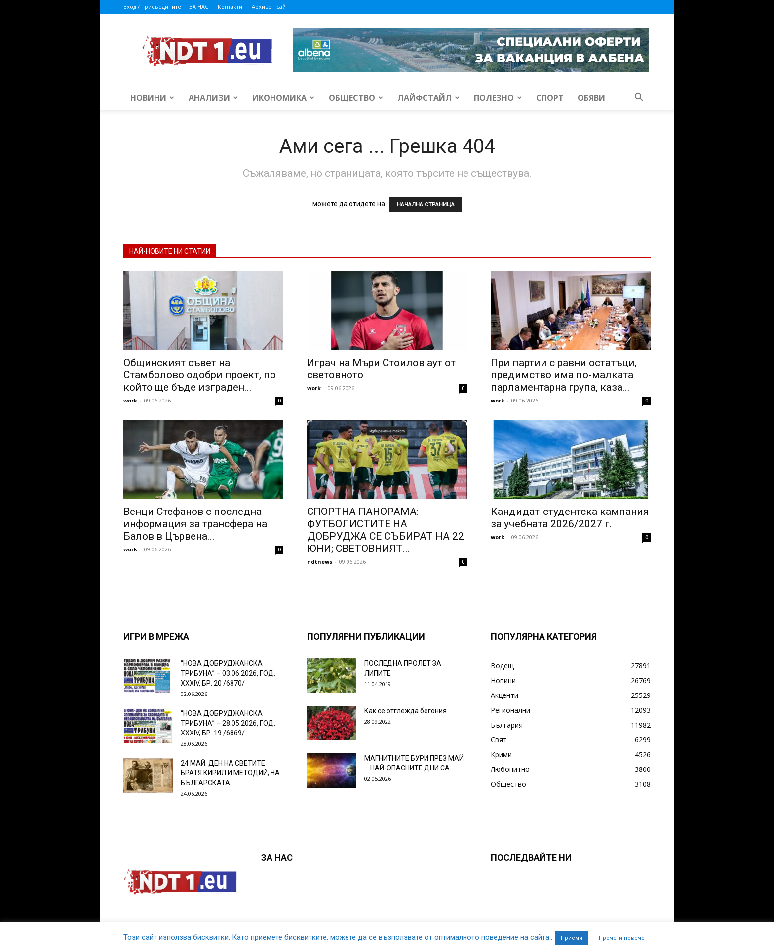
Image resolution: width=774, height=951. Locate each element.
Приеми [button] (571, 938)
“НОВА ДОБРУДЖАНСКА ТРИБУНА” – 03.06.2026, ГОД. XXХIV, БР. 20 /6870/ (228, 673)
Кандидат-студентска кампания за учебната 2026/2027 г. (570, 518)
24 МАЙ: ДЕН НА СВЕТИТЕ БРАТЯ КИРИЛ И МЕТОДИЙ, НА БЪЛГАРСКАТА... (230, 773)
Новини (152, 97)
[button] (639, 98)
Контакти (230, 6)
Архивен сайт (270, 6)
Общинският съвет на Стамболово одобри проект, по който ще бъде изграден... (199, 375)
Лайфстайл (428, 97)
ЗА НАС (198, 6)
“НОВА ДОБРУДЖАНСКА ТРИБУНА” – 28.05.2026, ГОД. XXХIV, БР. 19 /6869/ (228, 723)
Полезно (498, 97)
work (130, 400)
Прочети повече (622, 938)
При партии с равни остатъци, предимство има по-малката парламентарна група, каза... (564, 375)
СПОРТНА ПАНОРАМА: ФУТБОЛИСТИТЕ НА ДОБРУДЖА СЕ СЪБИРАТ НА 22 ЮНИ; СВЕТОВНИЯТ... (385, 530)
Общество (356, 97)
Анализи (213, 97)
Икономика (283, 97)
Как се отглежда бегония (405, 711)
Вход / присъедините (152, 6)
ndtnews (319, 561)
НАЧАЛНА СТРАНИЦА (426, 204)
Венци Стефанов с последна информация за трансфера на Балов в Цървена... (195, 524)
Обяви (591, 97)
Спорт (550, 97)
